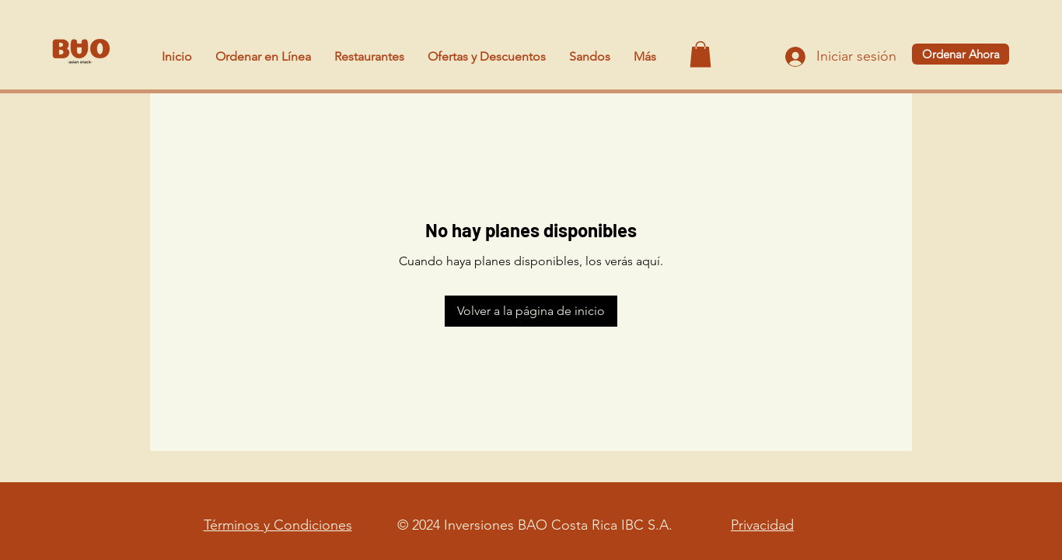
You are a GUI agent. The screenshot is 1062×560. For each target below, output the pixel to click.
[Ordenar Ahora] (960, 54)
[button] (700, 54)
